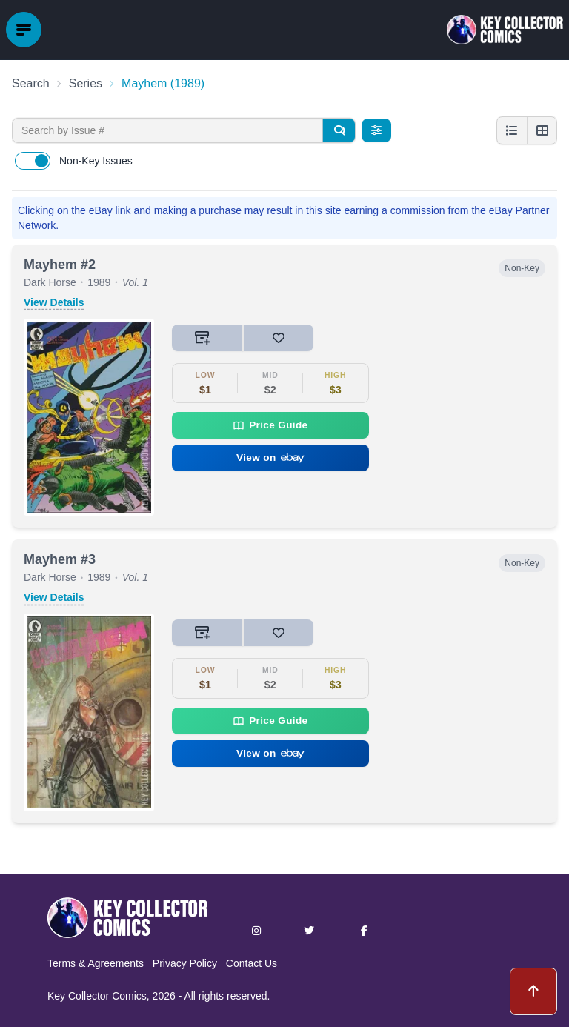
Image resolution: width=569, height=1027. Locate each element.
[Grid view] (541, 130)
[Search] (338, 130)
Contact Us (251, 963)
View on (270, 457)
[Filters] (376, 130)
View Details (54, 302)
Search (31, 83)
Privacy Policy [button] (185, 963)
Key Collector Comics (97, 996)
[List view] (512, 130)
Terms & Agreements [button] (95, 963)
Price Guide (270, 425)
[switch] (32, 161)
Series (85, 83)
